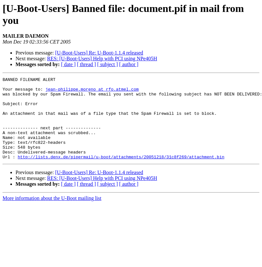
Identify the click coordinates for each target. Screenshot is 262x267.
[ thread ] (86, 64)
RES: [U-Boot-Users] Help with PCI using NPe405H (102, 58)
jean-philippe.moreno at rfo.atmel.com (92, 92)
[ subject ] (107, 64)
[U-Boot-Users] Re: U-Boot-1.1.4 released (99, 52)
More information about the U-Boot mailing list (52, 214)
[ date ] (68, 64)
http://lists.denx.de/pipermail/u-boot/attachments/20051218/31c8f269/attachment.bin (121, 173)
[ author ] (129, 64)
